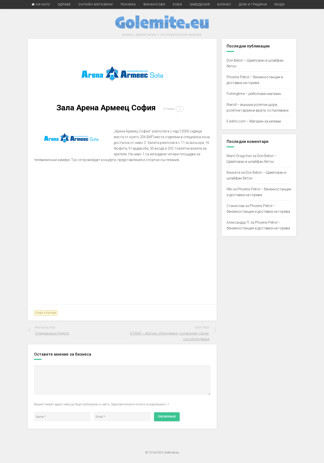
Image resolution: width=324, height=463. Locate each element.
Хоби (177, 4)
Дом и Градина (253, 4)
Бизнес (224, 4)
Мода (280, 4)
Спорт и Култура (45, 312)
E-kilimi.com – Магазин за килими (254, 121)
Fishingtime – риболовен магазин (254, 94)
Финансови (154, 4)
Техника (128, 4)
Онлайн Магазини (95, 4)
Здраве (64, 4)
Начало (41, 4)
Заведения (200, 4)
